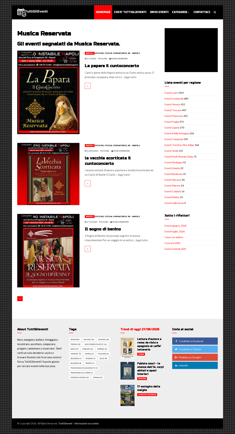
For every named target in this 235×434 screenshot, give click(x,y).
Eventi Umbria (172, 168)
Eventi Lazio (171, 92)
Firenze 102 (87, 349)
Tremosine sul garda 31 (82, 373)
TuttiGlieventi (65, 423)
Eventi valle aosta (174, 202)
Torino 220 (76, 344)
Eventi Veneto (172, 104)
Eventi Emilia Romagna (177, 133)
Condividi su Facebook (188, 341)
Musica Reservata (118, 58)
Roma (141, 354)
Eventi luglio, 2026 (175, 231)
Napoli (90, 53)
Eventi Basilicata (174, 173)
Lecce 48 (103, 358)
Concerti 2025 (172, 243)
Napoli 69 (89, 354)
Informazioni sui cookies (86, 423)
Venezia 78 (76, 354)
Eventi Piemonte (174, 115)
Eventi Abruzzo (173, 179)
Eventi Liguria (172, 127)
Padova (142, 379)
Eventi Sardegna (174, 162)
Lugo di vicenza (147, 395)
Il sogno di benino (103, 229)
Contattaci (201, 12)
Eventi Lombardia (174, 98)
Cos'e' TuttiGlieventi (130, 12)
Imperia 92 (102, 349)
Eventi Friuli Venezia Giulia (179, 156)
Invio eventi (159, 12)
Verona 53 (90, 358)
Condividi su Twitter (187, 349)
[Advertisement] (191, 50)
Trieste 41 (89, 363)
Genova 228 (103, 339)
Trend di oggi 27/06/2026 (139, 329)
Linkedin (181, 365)
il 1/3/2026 (90, 58)
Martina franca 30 (80, 377)
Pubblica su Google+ (188, 357)
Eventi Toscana (173, 110)
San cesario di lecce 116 (96, 344)
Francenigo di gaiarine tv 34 (84, 368)
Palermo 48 (76, 363)
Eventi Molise (172, 197)
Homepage (103, 12)
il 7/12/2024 (91, 222)
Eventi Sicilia (171, 150)
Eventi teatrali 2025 (175, 248)
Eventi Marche (172, 185)
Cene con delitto (174, 237)
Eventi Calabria (173, 191)
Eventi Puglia (172, 121)
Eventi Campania (174, 139)
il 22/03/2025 (91, 151)
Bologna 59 (76, 358)
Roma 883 (75, 339)
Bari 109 (74, 349)
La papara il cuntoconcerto (112, 66)
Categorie (179, 12)
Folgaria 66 (103, 354)
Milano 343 (89, 339)
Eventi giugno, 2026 (175, 225)
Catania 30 (98, 377)
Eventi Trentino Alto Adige (179, 144)
